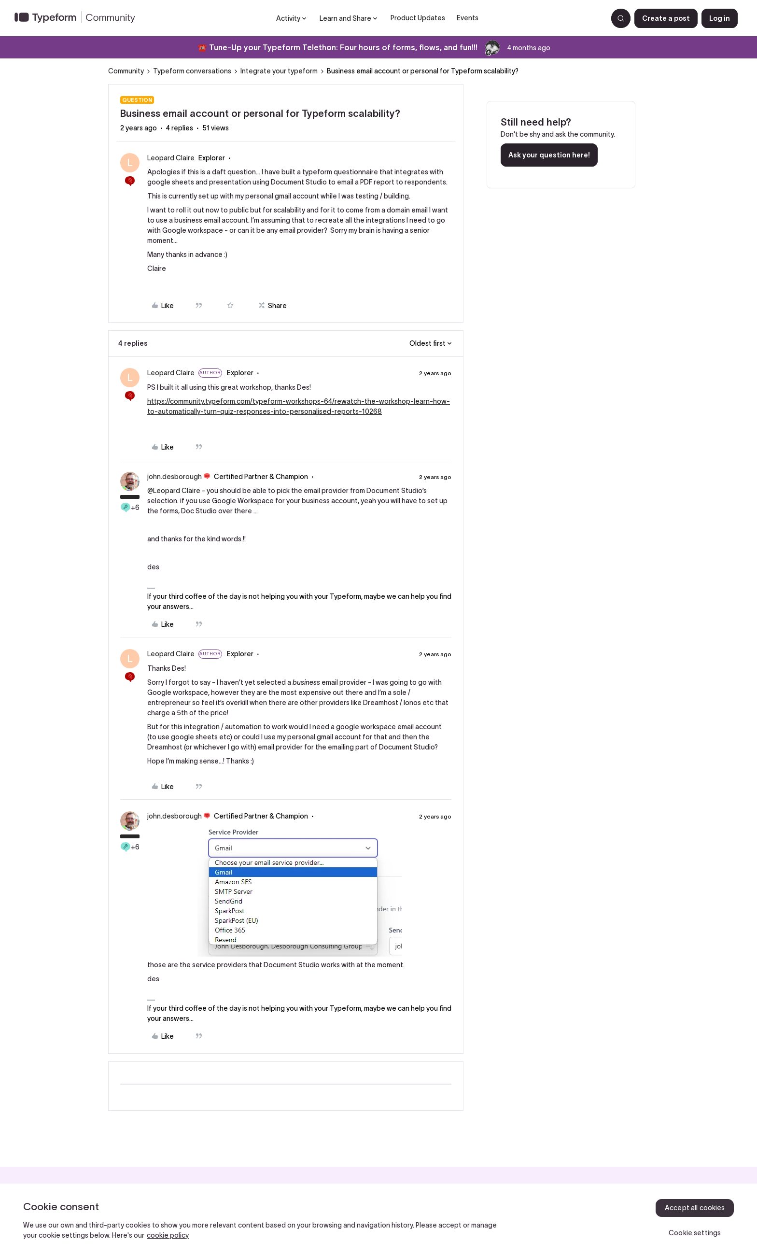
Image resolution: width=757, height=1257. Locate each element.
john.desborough (174, 476)
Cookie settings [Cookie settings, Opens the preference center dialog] (695, 1233)
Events (467, 18)
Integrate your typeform (279, 71)
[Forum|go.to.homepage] (78, 18)
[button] (666, 18)
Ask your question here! (549, 155)
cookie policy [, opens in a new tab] (168, 1235)
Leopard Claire (171, 158)
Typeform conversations (192, 71)
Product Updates (418, 18)
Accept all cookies (695, 1208)
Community (126, 71)
